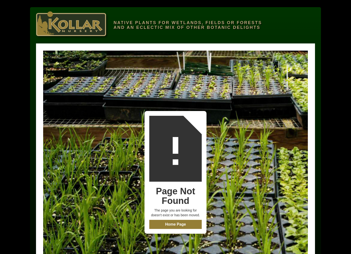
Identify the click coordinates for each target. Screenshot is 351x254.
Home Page (175, 224)
